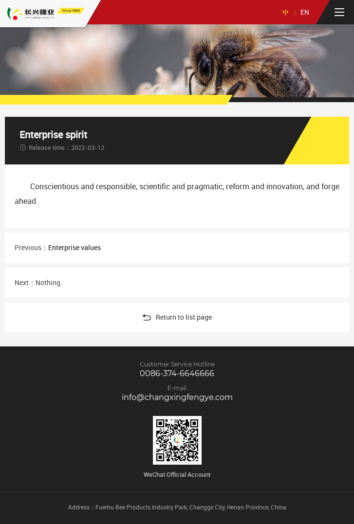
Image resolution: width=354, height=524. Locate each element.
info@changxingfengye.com (177, 397)
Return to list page (177, 317)
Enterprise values (74, 247)
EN (304, 12)
